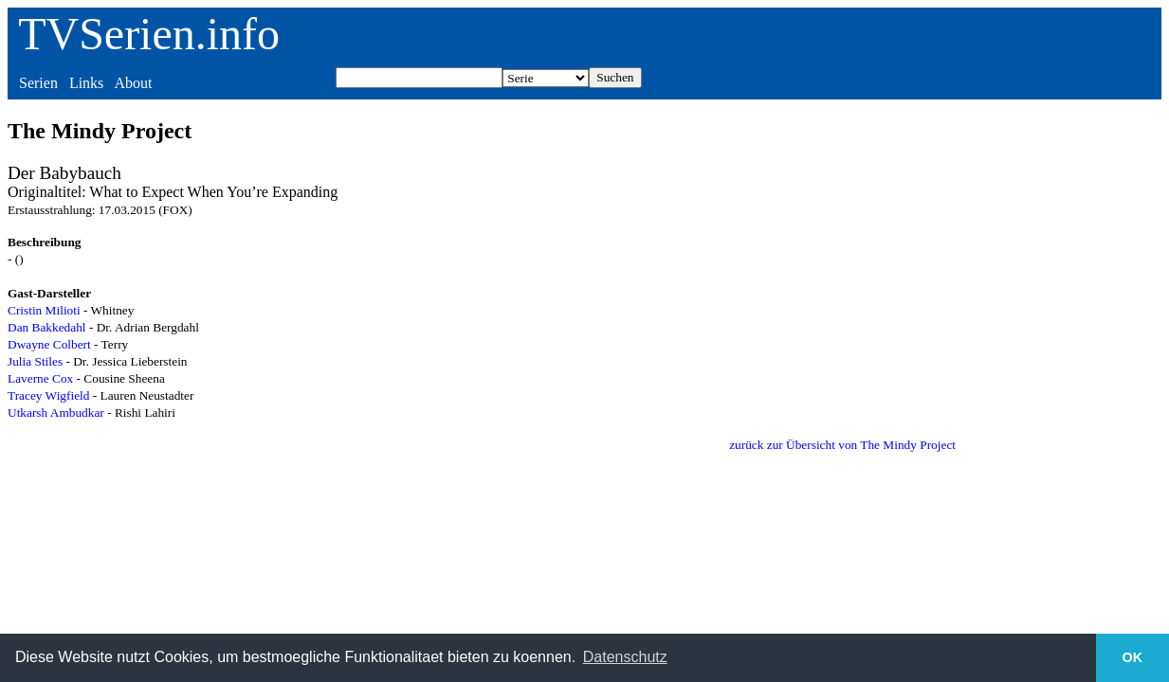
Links (86, 83)
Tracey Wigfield (48, 395)
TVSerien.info (149, 34)
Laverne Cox (40, 378)
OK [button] (1133, 657)
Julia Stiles (35, 361)
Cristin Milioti (44, 310)
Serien (38, 83)
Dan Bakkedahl (47, 327)
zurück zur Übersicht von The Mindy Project (842, 445)
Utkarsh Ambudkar (56, 412)
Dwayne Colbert (49, 344)
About (133, 83)
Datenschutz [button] (625, 657)
